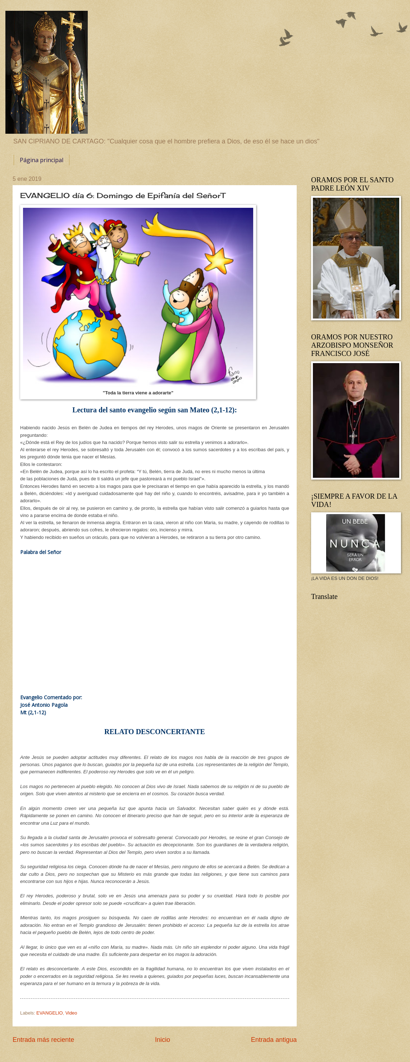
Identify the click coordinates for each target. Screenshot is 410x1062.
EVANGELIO (49, 1013)
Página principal (41, 160)
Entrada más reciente (43, 1039)
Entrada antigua (274, 1039)
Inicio (162, 1039)
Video (71, 1013)
